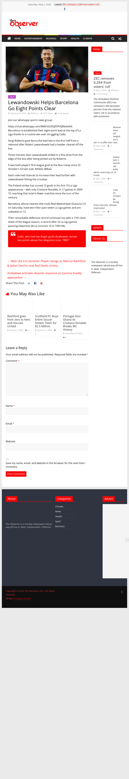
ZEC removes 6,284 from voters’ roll (81, 4)
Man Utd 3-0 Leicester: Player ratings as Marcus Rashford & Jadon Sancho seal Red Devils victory (46, 263)
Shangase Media (22, 598)
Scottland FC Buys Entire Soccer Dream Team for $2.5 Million (46, 321)
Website (10, 441)
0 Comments (62, 113)
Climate (87, 38)
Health (75, 38)
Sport (63, 38)
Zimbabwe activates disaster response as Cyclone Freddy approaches (44, 275)
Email (10, 423)
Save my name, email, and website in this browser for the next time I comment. (45, 464)
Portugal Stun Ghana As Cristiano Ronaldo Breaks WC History (74, 322)
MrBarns (35, 113)
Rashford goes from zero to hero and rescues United (18, 321)
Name (10, 406)
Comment (12, 361)
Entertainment (33, 38)
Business (51, 38)
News (17, 38)
